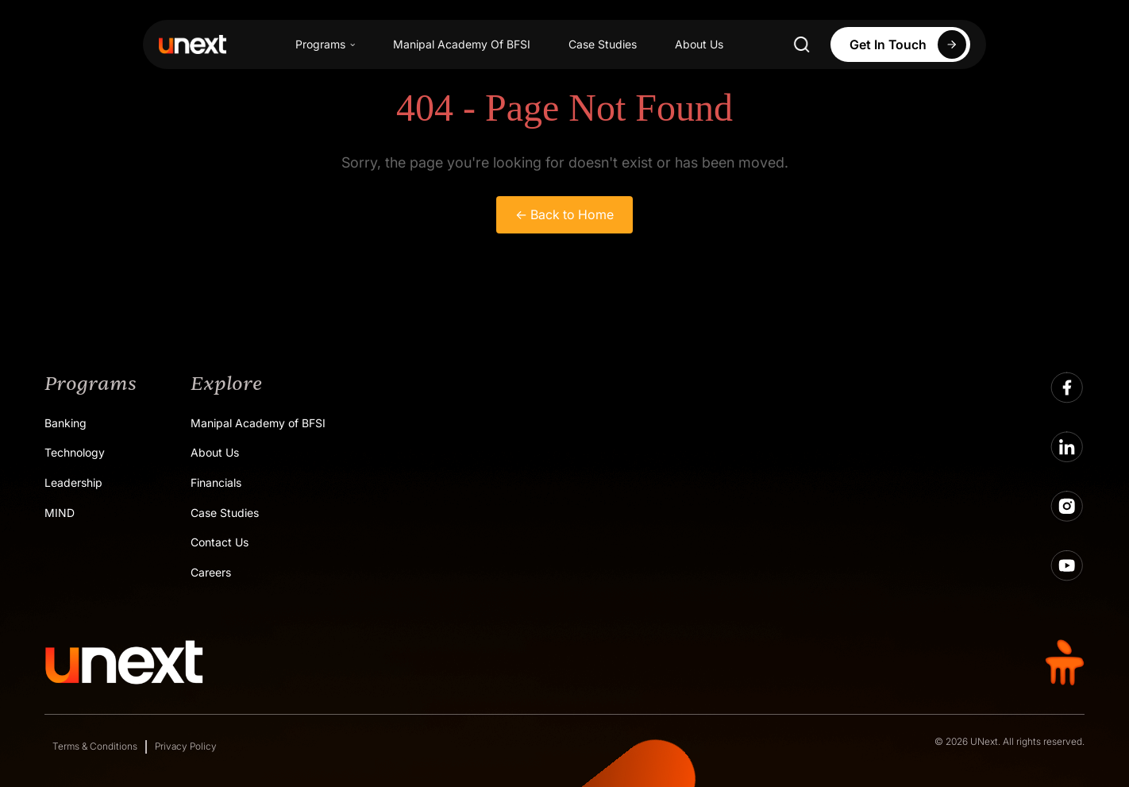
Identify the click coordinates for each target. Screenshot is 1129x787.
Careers (211, 572)
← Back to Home (564, 214)
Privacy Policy (186, 746)
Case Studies (602, 44)
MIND (59, 512)
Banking (65, 423)
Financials (216, 482)
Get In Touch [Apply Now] (910, 44)
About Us (699, 44)
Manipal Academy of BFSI (258, 423)
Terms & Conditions (94, 746)
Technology (74, 452)
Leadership (73, 482)
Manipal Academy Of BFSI (461, 44)
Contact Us (220, 542)
